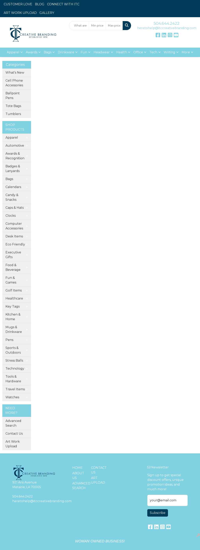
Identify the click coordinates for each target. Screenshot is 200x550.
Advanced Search (13, 423)
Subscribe (157, 513)
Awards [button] (31, 52)
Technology (14, 368)
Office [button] (138, 52)
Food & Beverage (13, 267)
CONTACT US (98, 470)
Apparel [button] (13, 52)
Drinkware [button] (66, 52)
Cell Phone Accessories (14, 83)
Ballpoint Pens (12, 95)
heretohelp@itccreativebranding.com (166, 28)
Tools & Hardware (13, 379)
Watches (12, 397)
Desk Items (14, 236)
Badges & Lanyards (12, 168)
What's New (14, 72)
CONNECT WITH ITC (63, 4)
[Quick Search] (79, 25)
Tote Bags (13, 106)
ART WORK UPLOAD (20, 13)
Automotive (14, 145)
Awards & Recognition (14, 156)
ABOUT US (78, 475)
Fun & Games (10, 280)
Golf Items (13, 290)
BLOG (39, 4)
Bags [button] (47, 52)
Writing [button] (169, 52)
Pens (9, 340)
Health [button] (121, 52)
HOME (77, 468)
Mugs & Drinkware (13, 329)
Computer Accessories (14, 226)
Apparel (11, 137)
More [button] (186, 52)
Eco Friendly (15, 244)
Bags (9, 179)
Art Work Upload (12, 444)
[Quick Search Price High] (114, 25)
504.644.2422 (166, 23)
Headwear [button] (102, 52)
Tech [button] (153, 52)
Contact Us (14, 433)
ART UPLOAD (98, 480)
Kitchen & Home (13, 317)
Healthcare (14, 298)
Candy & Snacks (11, 197)
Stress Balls (14, 360)
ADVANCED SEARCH (79, 485)
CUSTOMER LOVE (18, 4)
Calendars (13, 187)
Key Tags (12, 306)
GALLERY (46, 13)
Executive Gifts (13, 254)
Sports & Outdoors (13, 350)
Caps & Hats (14, 207)
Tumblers (13, 114)
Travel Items (15, 389)
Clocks (10, 216)
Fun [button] (84, 52)
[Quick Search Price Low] (97, 25)
